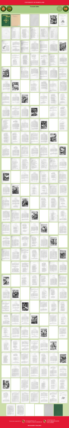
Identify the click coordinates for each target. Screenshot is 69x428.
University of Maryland (34, 2)
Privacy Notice (38, 425)
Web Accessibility (31, 425)
